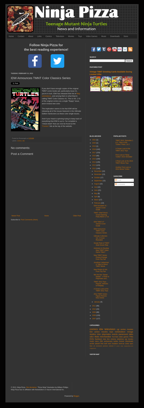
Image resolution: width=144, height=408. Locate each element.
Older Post (77, 216)
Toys (80, 36)
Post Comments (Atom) (29, 220)
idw (23, 141)
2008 (94, 315)
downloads (129, 341)
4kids (96, 337)
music (92, 341)
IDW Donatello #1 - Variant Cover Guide (100, 208)
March (96, 200)
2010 (94, 309)
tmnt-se (121, 344)
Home (11, 36)
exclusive (99, 346)
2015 (94, 159)
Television (60, 36)
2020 (94, 143)
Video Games (91, 36)
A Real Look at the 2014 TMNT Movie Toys (124, 162)
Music (103, 36)
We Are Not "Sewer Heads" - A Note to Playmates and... (101, 277)
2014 (94, 162)
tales (131, 334)
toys (111, 332)
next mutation (113, 344)
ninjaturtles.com (128, 346)
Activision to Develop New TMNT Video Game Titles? (101, 250)
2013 (94, 165)
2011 (94, 306)
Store (126, 36)
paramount (123, 334)
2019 (94, 146)
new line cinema (109, 339)
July (96, 187)
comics (19, 141)
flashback (98, 339)
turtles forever (119, 341)
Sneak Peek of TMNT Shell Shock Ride (101, 244)
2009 (94, 312)
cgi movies (129, 339)
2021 (94, 140)
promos (105, 346)
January (97, 302)
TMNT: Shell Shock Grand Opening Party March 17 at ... (101, 216)
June (96, 190)
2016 (94, 156)
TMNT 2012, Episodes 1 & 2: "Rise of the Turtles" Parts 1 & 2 (124, 142)
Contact (21, 36)
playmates (106, 334)
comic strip (119, 346)
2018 (94, 149)
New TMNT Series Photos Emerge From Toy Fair (100, 257)
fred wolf (104, 344)
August (97, 184)
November (98, 174)
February (97, 203)
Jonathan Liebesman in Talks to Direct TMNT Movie (101, 264)
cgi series (121, 329)
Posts (118, 180)
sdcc (92, 337)
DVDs (92, 339)
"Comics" (45, 126)
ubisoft (97, 344)
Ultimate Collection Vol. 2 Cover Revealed (100, 238)
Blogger (76, 396)
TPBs (131, 337)
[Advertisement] (111, 114)
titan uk (92, 346)
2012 (94, 168)
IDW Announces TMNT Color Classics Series (100, 231)
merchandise (105, 337)
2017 (94, 153)
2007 (94, 319)
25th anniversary (106, 341)
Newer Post (16, 216)
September (98, 181)
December (98, 171)
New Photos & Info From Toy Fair (100, 270)
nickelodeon (120, 332)
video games (124, 337)
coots (127, 344)
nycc (131, 344)
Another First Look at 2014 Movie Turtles (123, 168)
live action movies (99, 332)
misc (99, 334)
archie (92, 344)
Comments (120, 184)
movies (130, 329)
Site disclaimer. (31, 387)
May (96, 193)
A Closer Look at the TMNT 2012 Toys (101, 290)
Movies (71, 36)
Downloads (115, 36)
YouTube (115, 337)
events (115, 334)
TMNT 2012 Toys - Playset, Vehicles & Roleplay (101, 284)
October (97, 178)
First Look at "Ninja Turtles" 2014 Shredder (124, 156)
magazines (93, 348)
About (30, 36)
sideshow (120, 339)
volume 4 (112, 346)
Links (39, 36)
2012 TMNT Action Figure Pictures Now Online (100, 296)
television (109, 329)
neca (97, 341)
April (96, 197)
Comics (49, 36)
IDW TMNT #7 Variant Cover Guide (100, 224)
